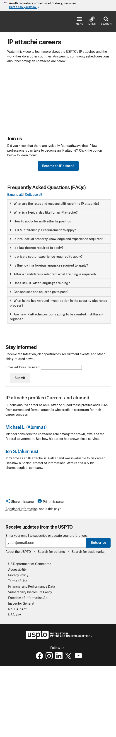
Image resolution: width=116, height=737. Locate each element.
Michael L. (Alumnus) (25, 427)
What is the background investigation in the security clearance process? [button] (58, 303)
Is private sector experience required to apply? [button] (46, 256)
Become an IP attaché (58, 166)
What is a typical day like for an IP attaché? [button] (43, 212)
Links (92, 21)
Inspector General (21, 603)
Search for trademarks (88, 551)
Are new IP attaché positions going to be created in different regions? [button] (57, 316)
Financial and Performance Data (31, 586)
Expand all (15, 194)
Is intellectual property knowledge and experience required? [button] (56, 239)
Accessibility (17, 569)
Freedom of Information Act (28, 598)
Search (106, 21)
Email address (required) (43, 367)
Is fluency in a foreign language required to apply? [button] (49, 265)
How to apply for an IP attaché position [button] (40, 221)
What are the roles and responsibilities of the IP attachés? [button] (54, 203)
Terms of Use (17, 581)
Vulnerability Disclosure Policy (30, 592)
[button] (19, 502)
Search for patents (51, 551)
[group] (59, 203)
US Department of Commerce (29, 564)
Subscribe (98, 542)
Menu (79, 21)
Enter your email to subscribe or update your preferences (46, 535)
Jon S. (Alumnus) (21, 451)
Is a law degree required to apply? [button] (36, 248)
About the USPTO (18, 551)
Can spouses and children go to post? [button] (39, 292)
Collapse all (33, 194)
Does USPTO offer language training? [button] (40, 283)
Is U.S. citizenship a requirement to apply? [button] (43, 230)
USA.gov (14, 615)
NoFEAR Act (17, 609)
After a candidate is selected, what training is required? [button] (53, 274)
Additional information (21, 509)
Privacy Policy (18, 575)
